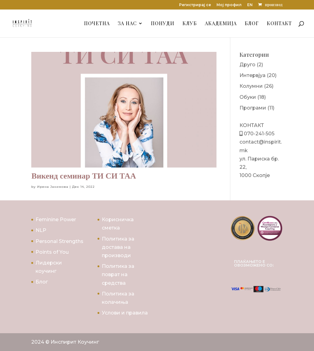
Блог (252, 23)
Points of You (52, 252)
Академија (221, 23)
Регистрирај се (195, 5)
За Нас (127, 23)
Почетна (97, 23)
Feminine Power (56, 219)
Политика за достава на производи (118, 247)
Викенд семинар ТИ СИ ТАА (83, 176)
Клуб (189, 23)
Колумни (251, 86)
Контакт (279, 23)
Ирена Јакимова (52, 187)
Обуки (247, 97)
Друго (247, 65)
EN (250, 5)
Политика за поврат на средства (118, 274)
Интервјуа (252, 75)
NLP (41, 230)
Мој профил (229, 5)
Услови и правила (125, 313)
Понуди (162, 23)
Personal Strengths (59, 241)
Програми (252, 108)
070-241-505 (258, 134)
